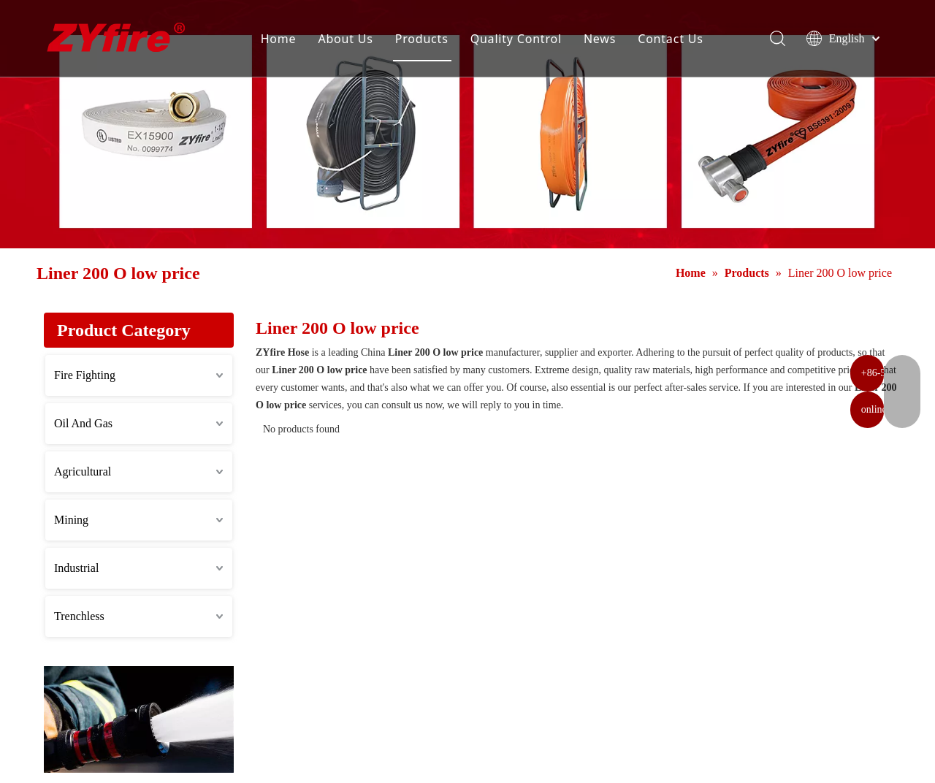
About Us (351, 40)
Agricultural (82, 471)
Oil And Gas (83, 423)
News (606, 40)
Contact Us (676, 40)
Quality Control (522, 40)
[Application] (139, 719)
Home (285, 40)
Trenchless (79, 616)
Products (428, 40)
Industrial (76, 568)
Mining (71, 519)
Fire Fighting (84, 375)
